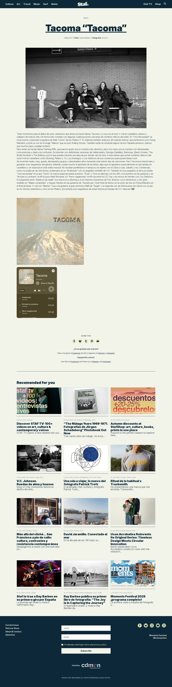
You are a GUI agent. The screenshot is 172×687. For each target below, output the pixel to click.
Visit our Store (12, 628)
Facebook (76, 353)
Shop (158, 4)
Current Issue (12, 625)
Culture (9, 4)
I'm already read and (83, 644)
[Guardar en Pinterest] (92, 342)
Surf (45, 4)
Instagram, (107, 362)
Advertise (10, 635)
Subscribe (86, 650)
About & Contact (13, 631)
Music (37, 4)
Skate (54, 4)
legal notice (84, 644)
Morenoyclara (160, 638)
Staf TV (148, 4)
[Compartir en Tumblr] (86, 342)
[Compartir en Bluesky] (80, 342)
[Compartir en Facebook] (74, 342)
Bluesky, (101, 353)
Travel (26, 4)
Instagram (111, 353)
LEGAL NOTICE (104, 678)
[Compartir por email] (98, 342)
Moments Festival (158, 635)
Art (18, 4)
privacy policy (100, 644)
